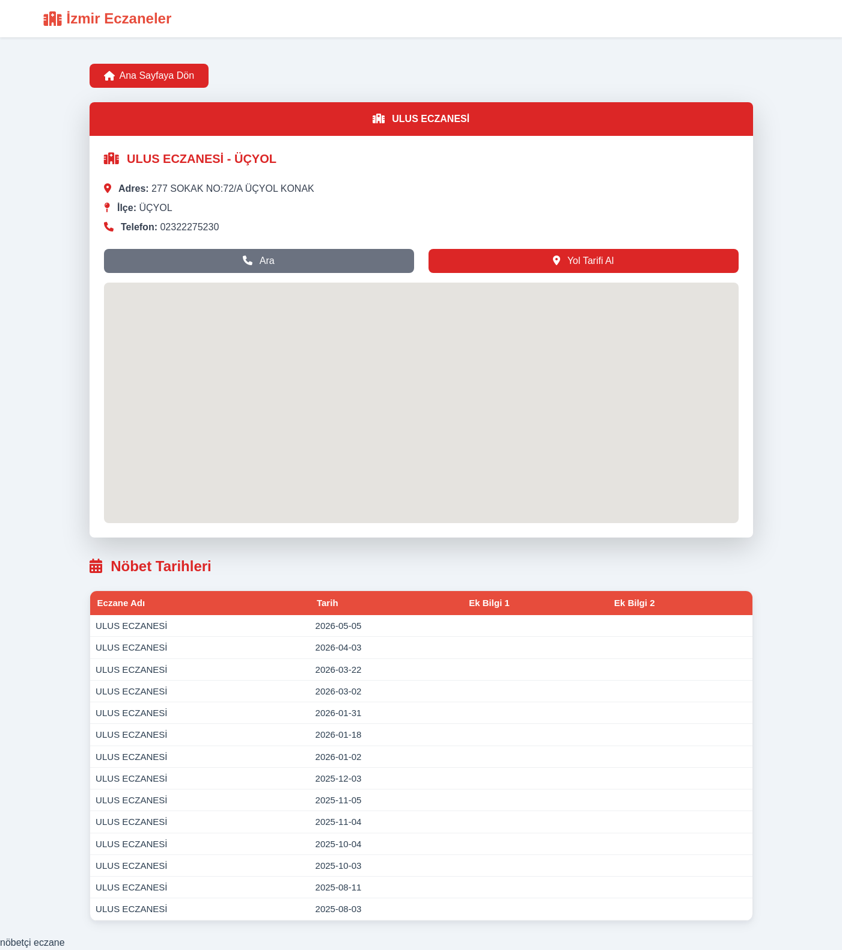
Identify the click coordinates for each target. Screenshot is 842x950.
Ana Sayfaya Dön (149, 75)
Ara (258, 261)
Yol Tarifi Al (583, 261)
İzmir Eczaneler (108, 18)
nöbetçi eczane (32, 942)
